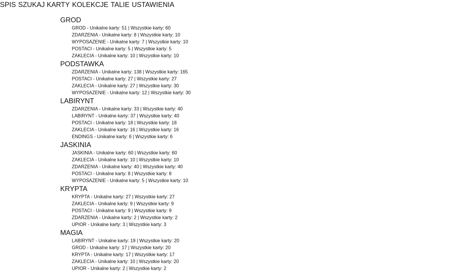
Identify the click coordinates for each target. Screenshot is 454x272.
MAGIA (71, 232)
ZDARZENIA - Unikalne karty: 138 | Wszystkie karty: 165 (130, 71)
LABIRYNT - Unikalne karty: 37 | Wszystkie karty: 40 (125, 115)
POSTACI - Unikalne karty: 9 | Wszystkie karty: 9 (121, 210)
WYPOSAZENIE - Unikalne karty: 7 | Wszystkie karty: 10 (130, 41)
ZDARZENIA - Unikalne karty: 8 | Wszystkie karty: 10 (126, 34)
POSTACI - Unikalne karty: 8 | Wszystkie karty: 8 (121, 173)
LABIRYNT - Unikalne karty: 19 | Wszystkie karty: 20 (125, 240)
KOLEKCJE (90, 4)
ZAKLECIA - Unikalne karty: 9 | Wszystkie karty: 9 (123, 203)
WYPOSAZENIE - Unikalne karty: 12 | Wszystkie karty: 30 (131, 92)
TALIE (120, 4)
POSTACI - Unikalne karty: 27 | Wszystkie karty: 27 (124, 78)
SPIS (8, 4)
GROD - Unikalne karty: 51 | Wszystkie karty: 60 (121, 27)
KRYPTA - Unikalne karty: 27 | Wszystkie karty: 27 (123, 196)
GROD (70, 20)
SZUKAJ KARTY (44, 4)
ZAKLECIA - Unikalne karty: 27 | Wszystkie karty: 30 (125, 85)
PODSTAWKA (82, 64)
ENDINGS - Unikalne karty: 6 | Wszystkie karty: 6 (122, 136)
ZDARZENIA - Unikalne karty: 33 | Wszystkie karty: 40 (127, 108)
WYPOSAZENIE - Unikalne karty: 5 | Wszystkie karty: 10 (130, 180)
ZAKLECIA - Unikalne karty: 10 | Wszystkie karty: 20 (125, 261)
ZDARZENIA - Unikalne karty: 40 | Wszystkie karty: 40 (127, 166)
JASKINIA (75, 145)
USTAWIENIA (153, 4)
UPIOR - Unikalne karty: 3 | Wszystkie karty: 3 (119, 224)
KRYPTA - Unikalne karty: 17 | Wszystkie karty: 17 (123, 254)
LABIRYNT (77, 101)
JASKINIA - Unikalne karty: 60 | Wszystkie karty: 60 (124, 152)
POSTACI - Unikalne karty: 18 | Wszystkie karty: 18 (124, 122)
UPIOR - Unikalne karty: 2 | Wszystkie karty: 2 (119, 268)
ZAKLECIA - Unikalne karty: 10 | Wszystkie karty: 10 (125, 55)
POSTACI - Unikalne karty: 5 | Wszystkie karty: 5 (121, 48)
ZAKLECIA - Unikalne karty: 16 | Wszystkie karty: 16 (125, 129)
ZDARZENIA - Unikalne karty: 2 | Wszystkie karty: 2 (124, 217)
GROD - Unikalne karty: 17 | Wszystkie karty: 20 (121, 247)
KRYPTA (73, 189)
